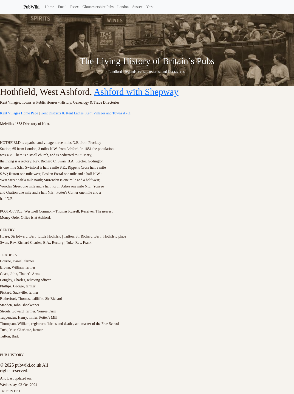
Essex (74, 7)
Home (49, 7)
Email (62, 7)
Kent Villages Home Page (19, 113)
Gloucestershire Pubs (98, 7)
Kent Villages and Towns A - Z (107, 113)
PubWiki (31, 6)
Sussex (137, 7)
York (149, 7)
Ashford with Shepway (136, 92)
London (123, 7)
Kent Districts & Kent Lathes (62, 113)
